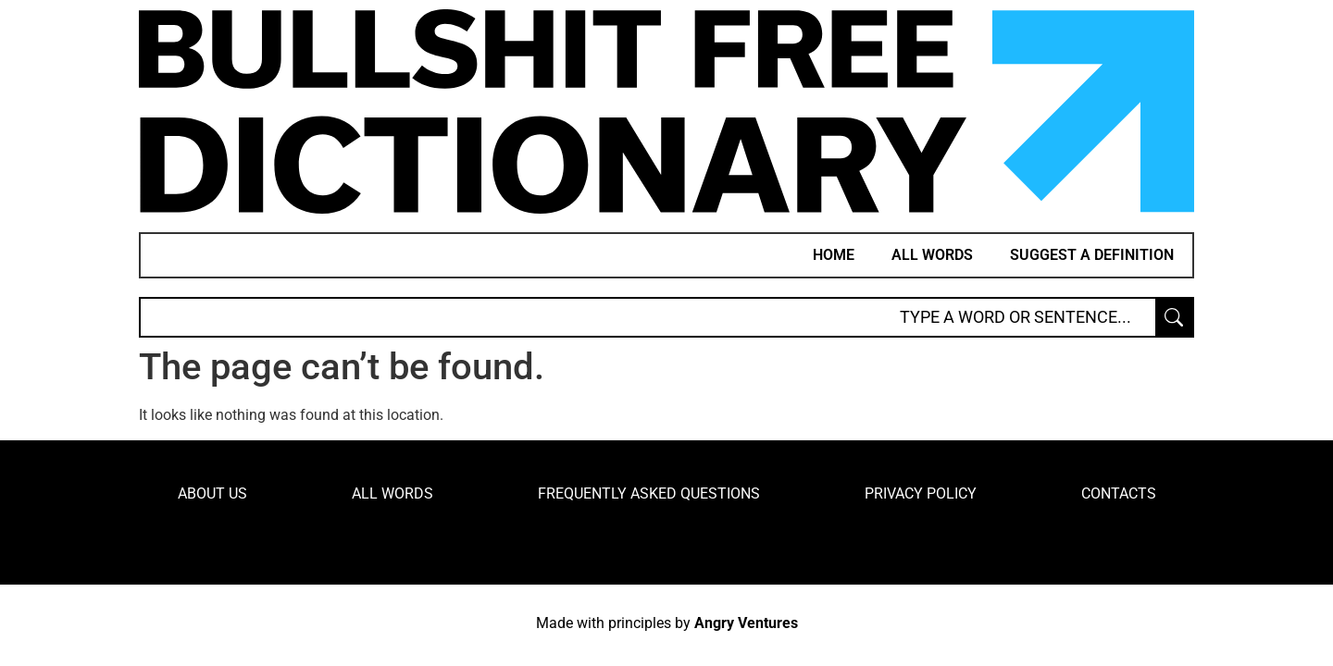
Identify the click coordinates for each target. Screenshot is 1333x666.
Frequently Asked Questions (649, 493)
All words (932, 255)
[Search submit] (1173, 317)
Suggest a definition (1092, 255)
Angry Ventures (746, 623)
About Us (212, 493)
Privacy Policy (921, 493)
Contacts (1118, 493)
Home (833, 255)
